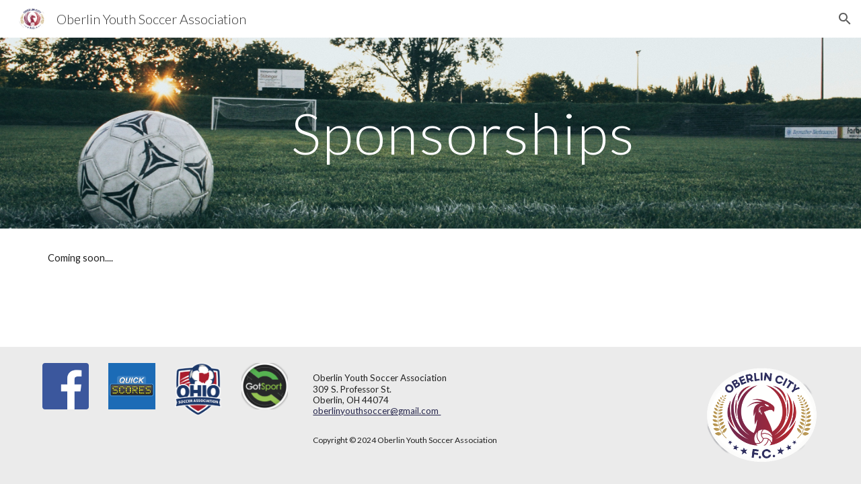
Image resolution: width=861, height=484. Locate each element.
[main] (463, 133)
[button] (845, 19)
